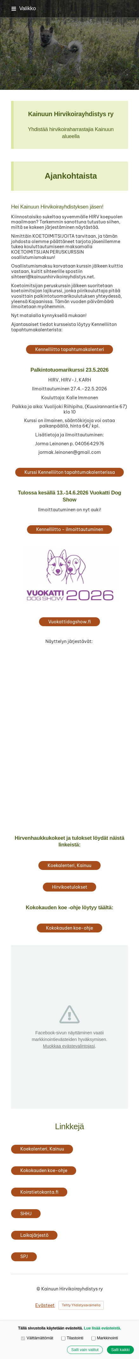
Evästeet (45, 1305)
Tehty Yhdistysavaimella (81, 1305)
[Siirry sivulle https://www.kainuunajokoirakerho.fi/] (69, 678)
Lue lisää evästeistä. (102, 1328)
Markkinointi (104, 1338)
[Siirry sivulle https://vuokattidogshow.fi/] (69, 576)
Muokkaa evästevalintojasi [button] (69, 1046)
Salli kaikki (120, 1350)
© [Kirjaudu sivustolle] (38, 1289)
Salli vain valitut (84, 1350)
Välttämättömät (37, 1338)
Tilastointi (72, 1338)
